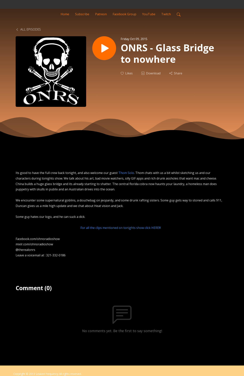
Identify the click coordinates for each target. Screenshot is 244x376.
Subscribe (82, 14)
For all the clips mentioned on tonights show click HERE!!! (120, 228)
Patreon (101, 14)
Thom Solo (126, 173)
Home (65, 14)
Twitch (166, 14)
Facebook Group (124, 14)
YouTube (148, 14)
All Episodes (28, 29)
